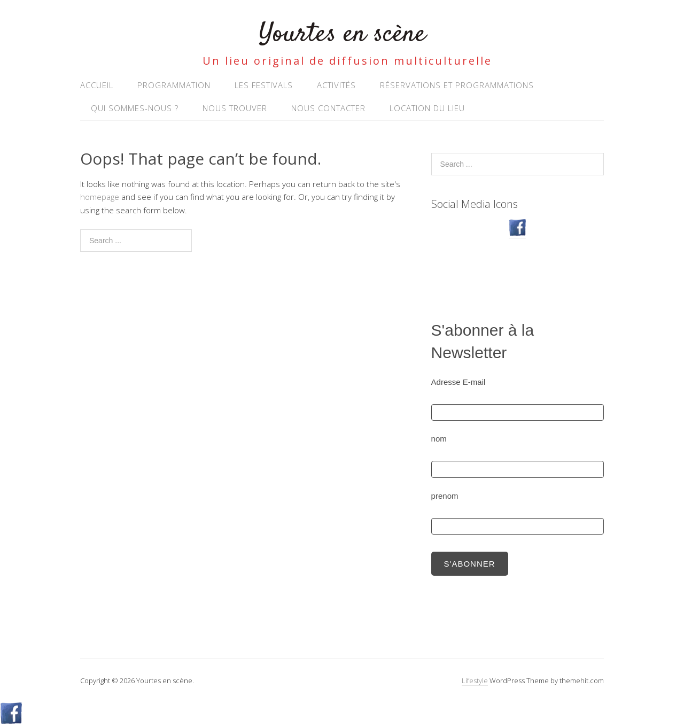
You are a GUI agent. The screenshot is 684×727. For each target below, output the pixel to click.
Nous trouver (235, 108)
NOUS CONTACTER (328, 108)
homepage (99, 196)
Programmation (174, 85)
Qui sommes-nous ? (134, 108)
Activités (336, 85)
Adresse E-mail (458, 381)
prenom (444, 495)
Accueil (96, 85)
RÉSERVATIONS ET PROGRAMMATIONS (457, 85)
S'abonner (469, 563)
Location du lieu (427, 108)
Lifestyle (475, 680)
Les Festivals (264, 85)
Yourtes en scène (342, 34)
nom (439, 438)
